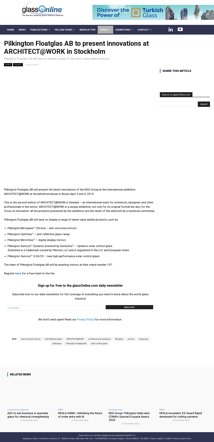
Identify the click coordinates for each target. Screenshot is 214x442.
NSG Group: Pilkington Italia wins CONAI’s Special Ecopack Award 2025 (129, 416)
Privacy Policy (85, 319)
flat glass (119, 339)
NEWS (8, 64)
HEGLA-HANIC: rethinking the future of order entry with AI (81, 414)
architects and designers (99, 339)
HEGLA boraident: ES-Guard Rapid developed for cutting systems (181, 414)
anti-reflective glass (53, 339)
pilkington (56, 343)
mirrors (131, 339)
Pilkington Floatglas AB (76, 343)
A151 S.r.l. (131, 435)
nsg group (143, 339)
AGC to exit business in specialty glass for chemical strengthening (28, 414)
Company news (115, 409)
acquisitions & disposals (17, 409)
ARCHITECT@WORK (75, 339)
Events (18, 64)
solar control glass (99, 343)
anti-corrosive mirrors (30, 339)
